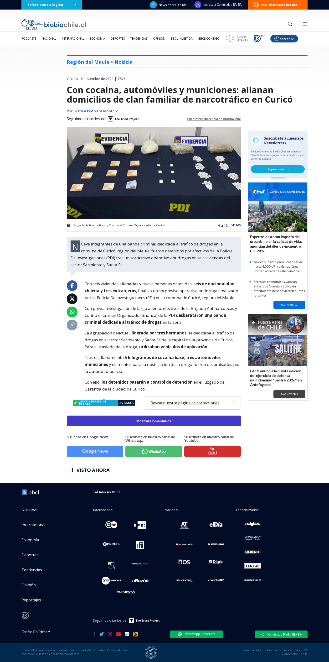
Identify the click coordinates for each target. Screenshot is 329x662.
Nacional (49, 38)
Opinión (159, 38)
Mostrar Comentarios (153, 421)
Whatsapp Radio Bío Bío (281, 634)
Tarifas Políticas (34, 631)
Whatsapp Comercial (196, 634)
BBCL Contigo (209, 38)
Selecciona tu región (52, 4)
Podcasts (28, 38)
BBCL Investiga (182, 38)
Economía (97, 38)
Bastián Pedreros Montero (95, 111)
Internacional (73, 38)
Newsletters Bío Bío (168, 4)
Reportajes (31, 600)
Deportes (118, 38)
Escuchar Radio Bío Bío (277, 5)
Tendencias (138, 38)
